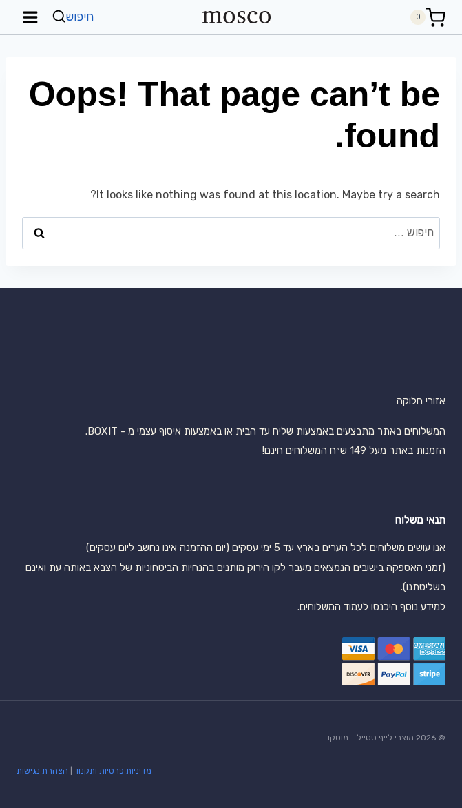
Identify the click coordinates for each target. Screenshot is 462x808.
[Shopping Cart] (427, 18)
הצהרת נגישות (42, 771)
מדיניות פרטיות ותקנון (112, 771)
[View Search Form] (74, 17)
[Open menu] (31, 17)
